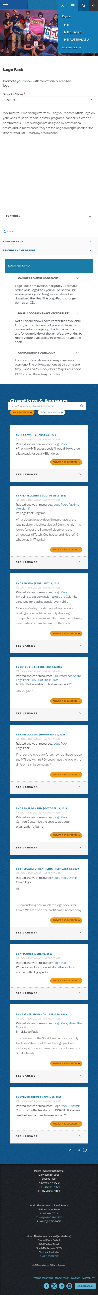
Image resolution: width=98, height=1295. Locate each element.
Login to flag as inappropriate (40, 439)
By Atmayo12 (24, 953)
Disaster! (74, 1106)
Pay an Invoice (69, 47)
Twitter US (54, 1286)
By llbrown (24, 435)
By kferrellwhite (28, 495)
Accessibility (88, 1278)
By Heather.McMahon (31, 1014)
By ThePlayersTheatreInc (34, 868)
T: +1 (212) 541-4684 (49, 1186)
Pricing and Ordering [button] (19, 250)
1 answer (27, 474)
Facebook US (46, 1286)
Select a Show (13, 94)
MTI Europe (72, 32)
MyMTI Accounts (62, 5)
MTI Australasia (76, 40)
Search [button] (83, 5)
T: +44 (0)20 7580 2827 (49, 1217)
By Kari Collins (27, 734)
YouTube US (62, 1286)
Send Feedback (85, 1286)
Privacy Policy (62, 1278)
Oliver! (72, 878)
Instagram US (69, 1286)
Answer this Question (65, 462)
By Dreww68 (24, 583)
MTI (66, 25)
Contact (75, 1278)
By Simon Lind (25, 667)
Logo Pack (60, 444)
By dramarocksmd (29, 808)
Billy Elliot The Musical (45, 680)
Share (10, 231)
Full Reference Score (67, 676)
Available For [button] (13, 241)
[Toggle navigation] (4, 4)
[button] (72, 5)
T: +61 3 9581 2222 (49, 1256)
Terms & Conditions (43, 1278)
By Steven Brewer (28, 1097)
